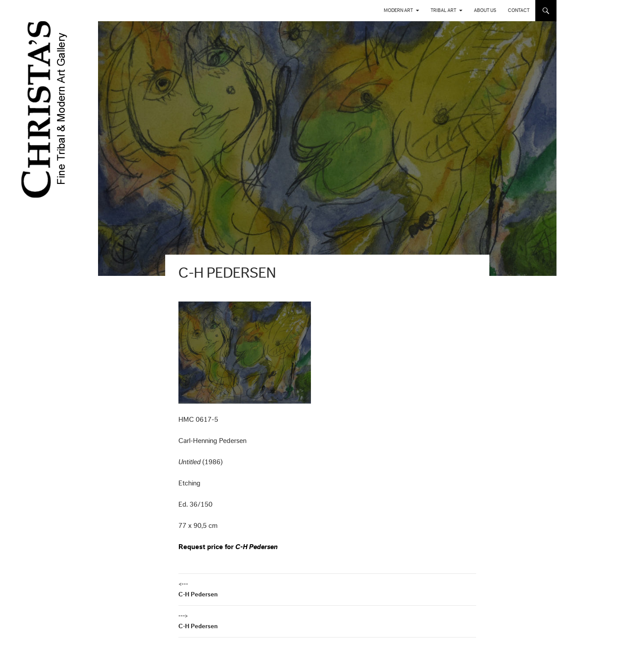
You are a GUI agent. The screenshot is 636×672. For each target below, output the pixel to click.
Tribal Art (443, 10)
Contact (519, 10)
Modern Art (398, 10)
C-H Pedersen (327, 588)
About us (485, 10)
